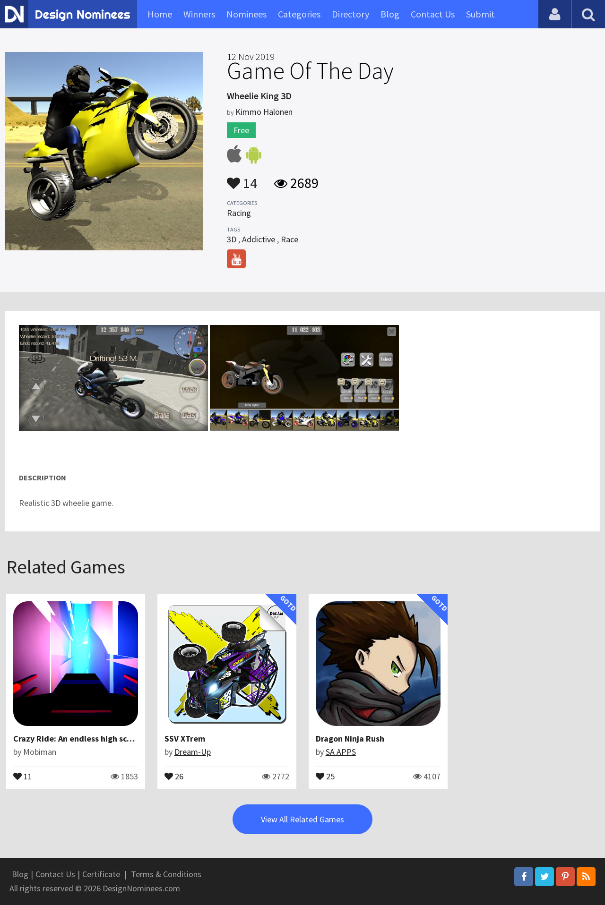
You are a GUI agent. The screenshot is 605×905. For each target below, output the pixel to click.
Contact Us (433, 14)
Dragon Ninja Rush (350, 738)
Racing (239, 212)
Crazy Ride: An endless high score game (88, 738)
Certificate (101, 874)
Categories (299, 14)
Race (289, 239)
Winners (199, 14)
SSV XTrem (184, 738)
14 (242, 178)
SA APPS (341, 751)
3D (231, 239)
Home (159, 14)
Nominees (246, 14)
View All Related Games (302, 819)
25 (325, 775)
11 (22, 775)
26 (173, 775)
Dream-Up (192, 751)
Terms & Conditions (166, 874)
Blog (389, 14)
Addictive (258, 239)
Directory (350, 14)
